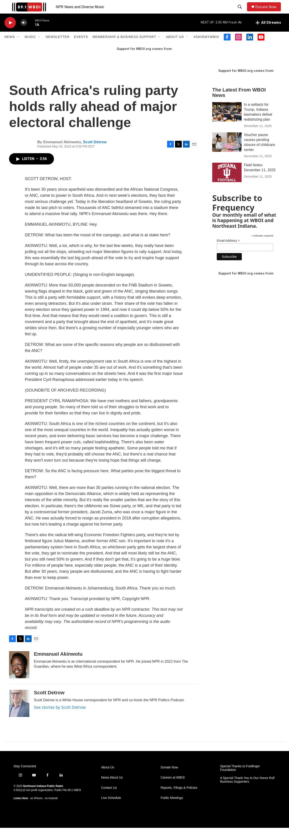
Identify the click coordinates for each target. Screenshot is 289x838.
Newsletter (58, 47)
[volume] (24, 33)
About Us (175, 47)
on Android (51, 808)
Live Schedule (111, 808)
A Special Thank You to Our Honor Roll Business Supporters (247, 789)
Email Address (228, 251)
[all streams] (268, 33)
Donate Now (268, 11)
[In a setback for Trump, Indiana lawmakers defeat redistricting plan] (227, 122)
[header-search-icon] (240, 12)
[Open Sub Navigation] (18, 47)
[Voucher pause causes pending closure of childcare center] (227, 152)
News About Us (112, 787)
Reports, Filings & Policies (179, 798)
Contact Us (109, 798)
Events (81, 47)
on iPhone (36, 808)
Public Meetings (172, 808)
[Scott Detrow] (19, 713)
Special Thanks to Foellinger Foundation (240, 778)
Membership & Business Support (124, 47)
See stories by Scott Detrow (60, 717)
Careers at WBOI (173, 787)
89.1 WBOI (74, 800)
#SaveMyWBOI (206, 47)
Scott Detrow (95, 152)
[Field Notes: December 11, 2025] (227, 182)
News (10, 47)
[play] (10, 32)
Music (30, 47)
